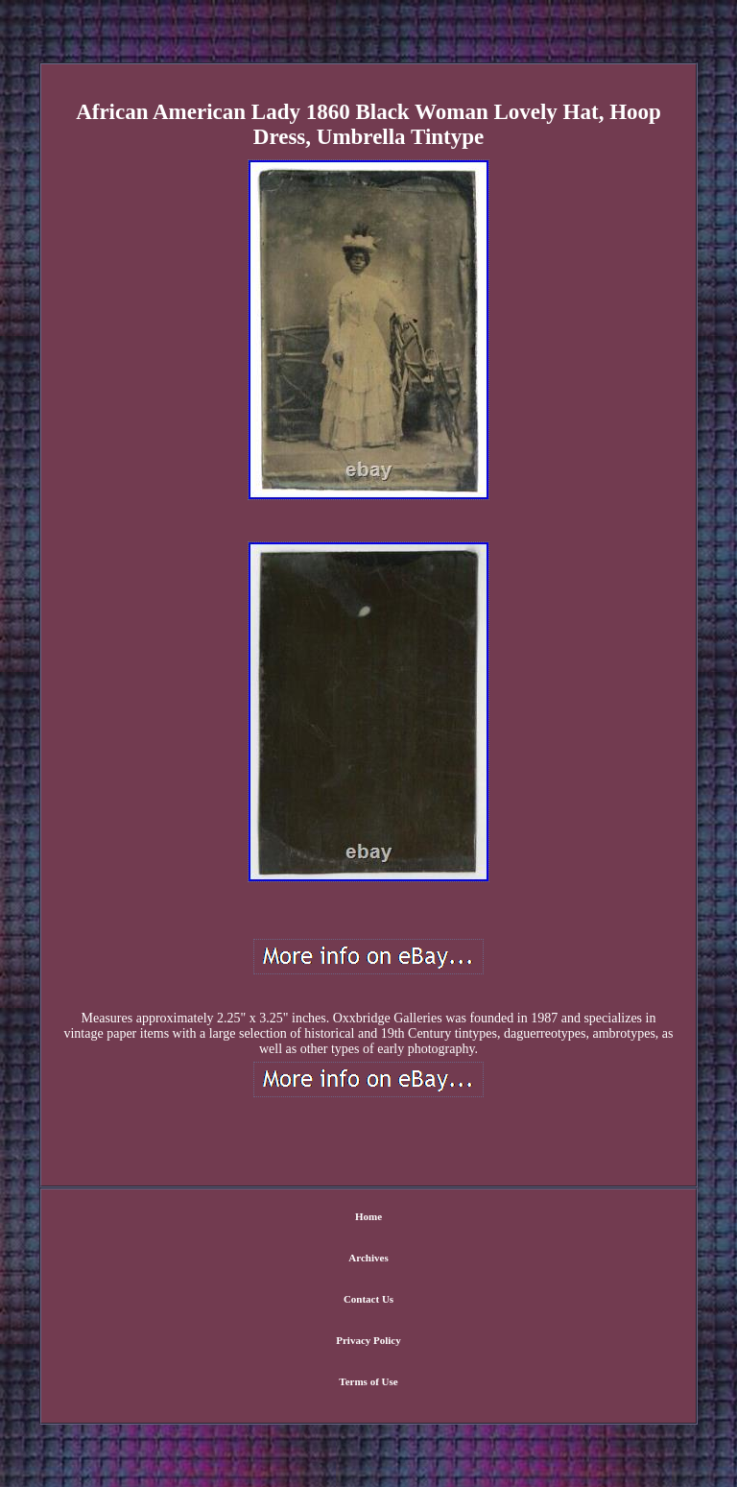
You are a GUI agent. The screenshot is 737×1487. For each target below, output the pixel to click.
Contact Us (368, 1299)
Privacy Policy (368, 1340)
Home (368, 1216)
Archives (368, 1257)
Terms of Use (368, 1381)
